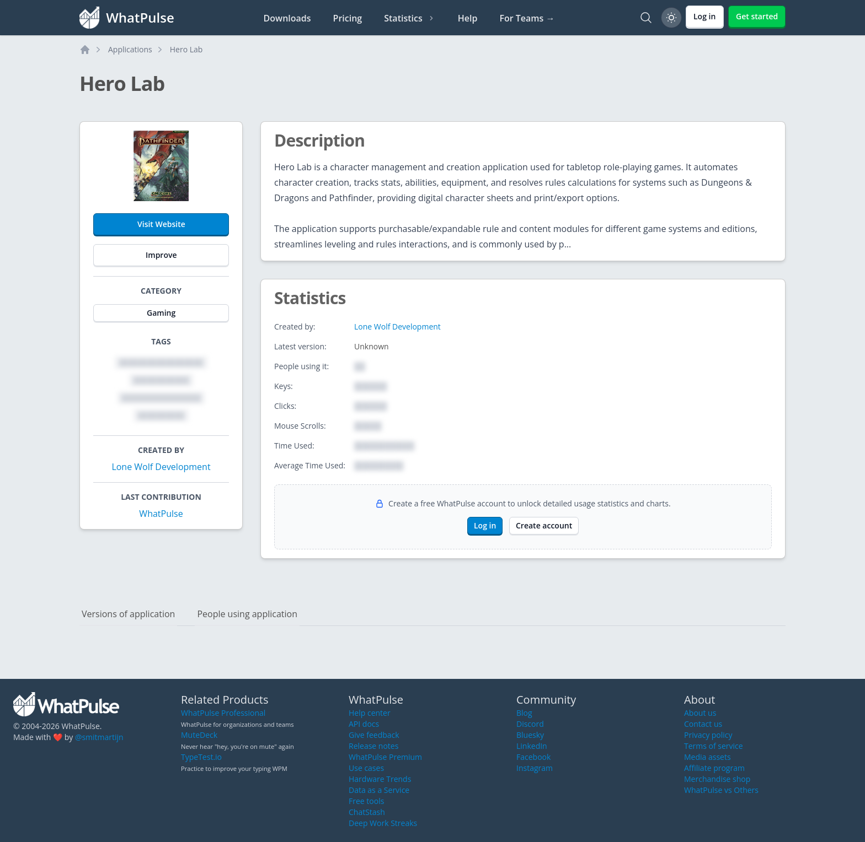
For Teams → (526, 18)
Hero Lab (186, 49)
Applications (130, 49)
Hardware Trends (380, 779)
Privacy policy (708, 735)
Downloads (287, 18)
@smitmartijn (99, 737)
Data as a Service (379, 790)
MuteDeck (199, 735)
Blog (524, 713)
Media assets (707, 757)
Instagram (534, 768)
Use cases (366, 768)
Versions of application (128, 614)
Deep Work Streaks (383, 823)
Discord (530, 724)
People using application (247, 614)
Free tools (366, 801)
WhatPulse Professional (223, 713)
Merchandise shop (717, 779)
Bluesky (530, 735)
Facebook (533, 757)
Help (468, 18)
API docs (364, 724)
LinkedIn (531, 746)
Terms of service (713, 746)
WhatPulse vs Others (721, 790)
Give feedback (374, 735)
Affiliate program (714, 768)
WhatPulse (161, 514)
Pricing (347, 18)
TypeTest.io (201, 757)
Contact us (703, 724)
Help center (370, 713)
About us (700, 713)
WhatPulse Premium (385, 757)
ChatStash (367, 812)
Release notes (373, 746)
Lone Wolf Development (160, 467)
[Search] (646, 17)
